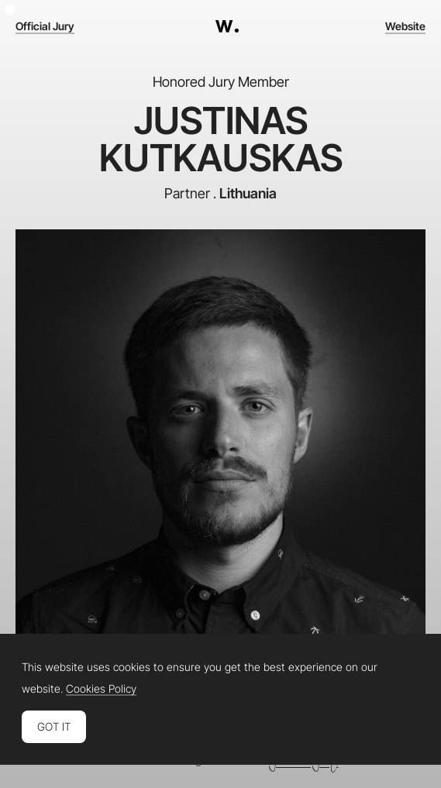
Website (405, 26)
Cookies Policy (101, 688)
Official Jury (45, 26)
